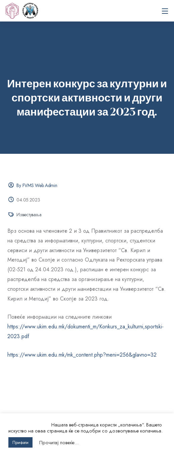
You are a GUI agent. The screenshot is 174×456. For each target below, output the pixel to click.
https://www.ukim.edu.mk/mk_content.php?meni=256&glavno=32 (82, 355)
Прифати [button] (20, 442)
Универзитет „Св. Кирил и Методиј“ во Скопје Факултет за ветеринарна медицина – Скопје (30, 11)
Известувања (28, 214)
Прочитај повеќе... (58, 443)
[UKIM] (12, 11)
